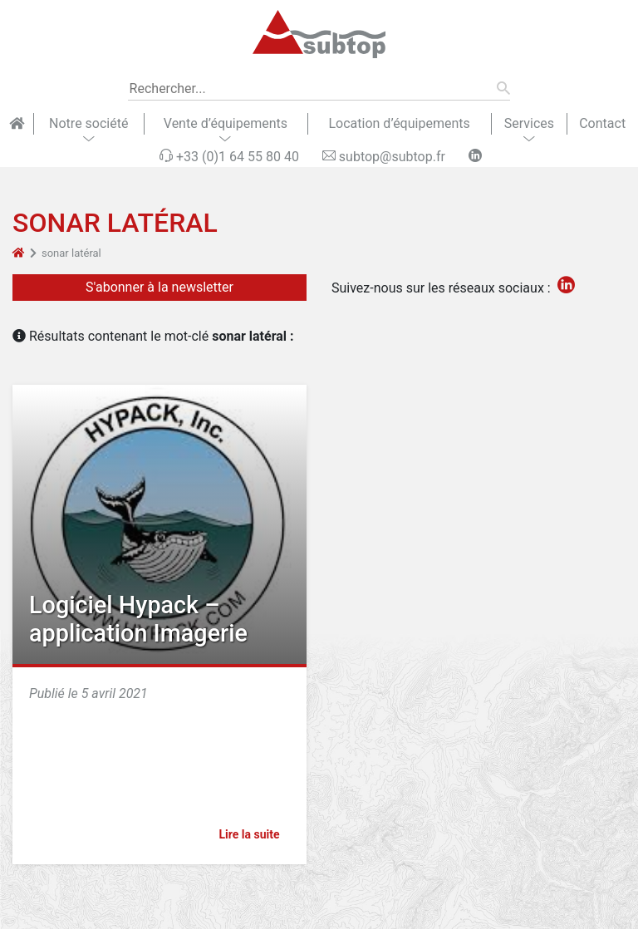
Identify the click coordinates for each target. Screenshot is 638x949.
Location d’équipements (398, 123)
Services (529, 123)
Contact (602, 123)
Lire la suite (256, 834)
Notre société (88, 123)
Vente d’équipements (225, 123)
